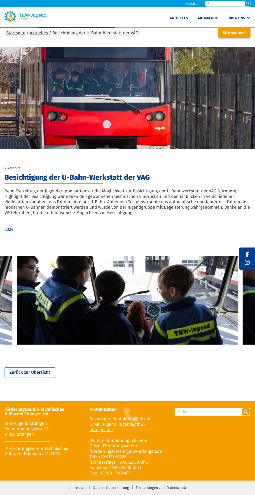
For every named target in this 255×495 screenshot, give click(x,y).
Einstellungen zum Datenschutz (161, 488)
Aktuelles (179, 18)
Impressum (77, 488)
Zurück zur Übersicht (29, 372)
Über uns (237, 18)
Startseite (15, 33)
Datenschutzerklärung (111, 488)
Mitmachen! (208, 18)
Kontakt (191, 4)
